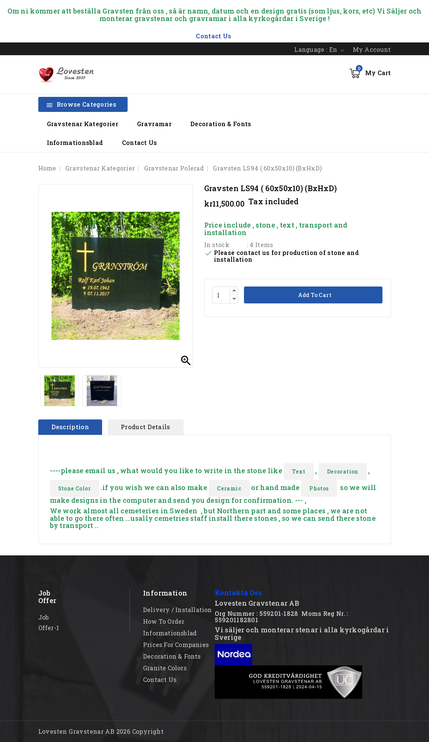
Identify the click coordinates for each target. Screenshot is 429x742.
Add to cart (314, 295)
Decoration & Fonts (220, 124)
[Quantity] (221, 295)
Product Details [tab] (145, 427)
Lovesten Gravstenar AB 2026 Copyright (101, 731)
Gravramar (154, 124)
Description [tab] (70, 427)
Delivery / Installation (177, 610)
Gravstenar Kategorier (82, 124)
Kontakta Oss (238, 592)
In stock (216, 245)
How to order (163, 621)
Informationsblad (75, 142)
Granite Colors (165, 668)
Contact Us (139, 142)
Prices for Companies (176, 644)
